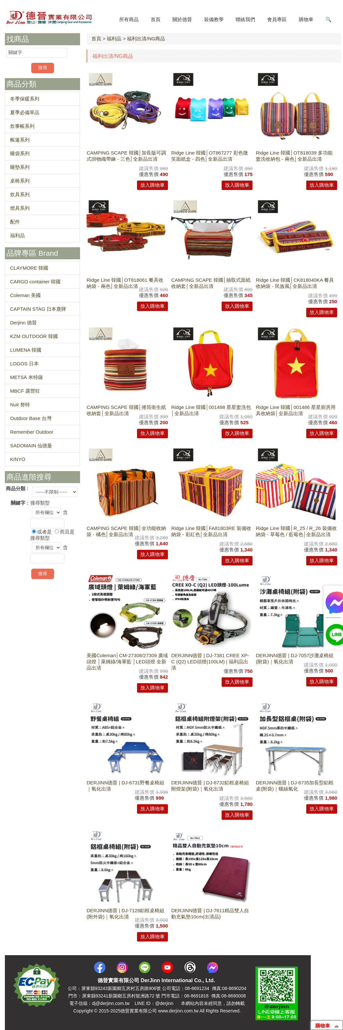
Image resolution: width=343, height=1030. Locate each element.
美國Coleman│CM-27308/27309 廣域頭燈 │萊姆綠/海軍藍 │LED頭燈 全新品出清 (127, 662)
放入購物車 (152, 185)
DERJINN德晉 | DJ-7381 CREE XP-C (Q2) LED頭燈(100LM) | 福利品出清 (210, 662)
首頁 (96, 38)
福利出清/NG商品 (146, 38)
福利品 (114, 38)
